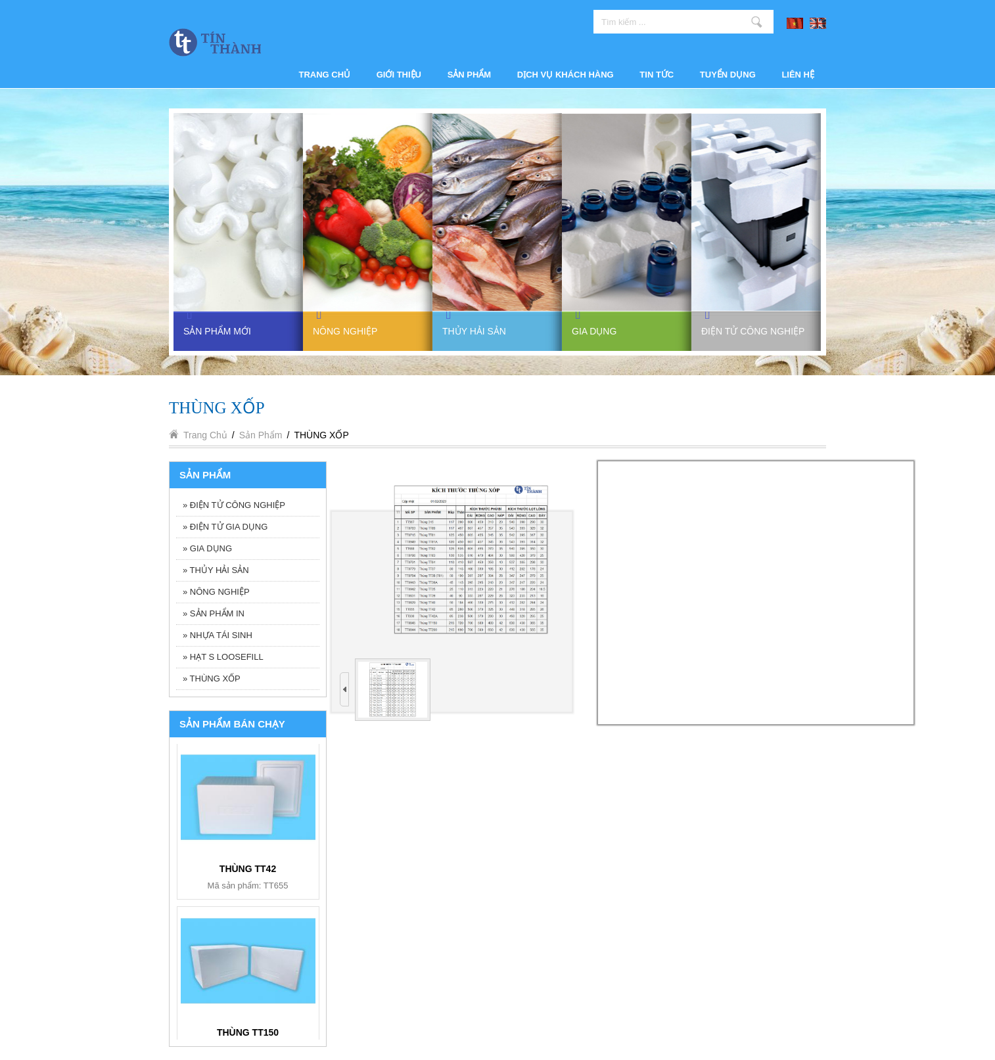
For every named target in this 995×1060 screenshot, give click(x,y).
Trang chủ (325, 75)
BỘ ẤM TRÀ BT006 (248, 1031)
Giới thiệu (399, 75)
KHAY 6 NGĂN (248, 868)
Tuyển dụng (728, 75)
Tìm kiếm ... (757, 22)
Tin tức (656, 75)
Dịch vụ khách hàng (565, 75)
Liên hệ (797, 75)
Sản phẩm (470, 75)
